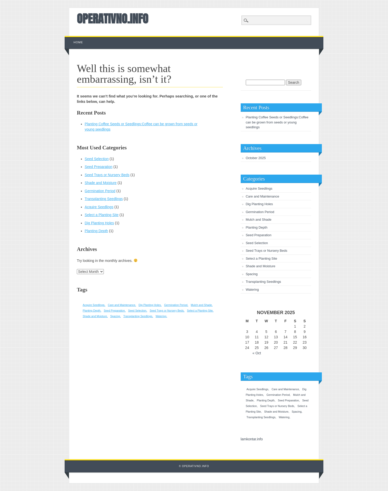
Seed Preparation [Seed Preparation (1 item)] (114, 310)
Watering (252, 289)
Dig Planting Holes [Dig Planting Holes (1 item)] (149, 304)
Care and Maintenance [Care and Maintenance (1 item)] (121, 304)
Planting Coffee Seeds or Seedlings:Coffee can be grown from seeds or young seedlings (277, 122)
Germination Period (100, 191)
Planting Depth (96, 231)
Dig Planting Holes (99, 223)
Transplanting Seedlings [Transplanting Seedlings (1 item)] (137, 316)
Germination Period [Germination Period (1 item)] (176, 304)
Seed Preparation (98, 167)
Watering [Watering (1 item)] (160, 316)
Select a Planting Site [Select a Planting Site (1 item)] (200, 310)
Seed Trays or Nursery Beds (107, 175)
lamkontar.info (252, 439)
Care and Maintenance (262, 196)
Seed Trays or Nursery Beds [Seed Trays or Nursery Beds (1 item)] (167, 310)
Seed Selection (97, 159)
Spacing (252, 274)
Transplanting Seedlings (104, 199)
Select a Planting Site (102, 215)
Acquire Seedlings (99, 207)
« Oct (256, 353)
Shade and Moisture (101, 183)
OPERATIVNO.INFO (112, 18)
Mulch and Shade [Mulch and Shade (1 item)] (201, 304)
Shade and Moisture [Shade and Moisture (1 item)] (95, 316)
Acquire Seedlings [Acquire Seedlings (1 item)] (94, 304)
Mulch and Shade (258, 219)
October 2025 (256, 158)
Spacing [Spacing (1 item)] (115, 316)
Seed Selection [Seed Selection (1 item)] (137, 310)
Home (78, 42)
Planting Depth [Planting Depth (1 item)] (91, 310)
